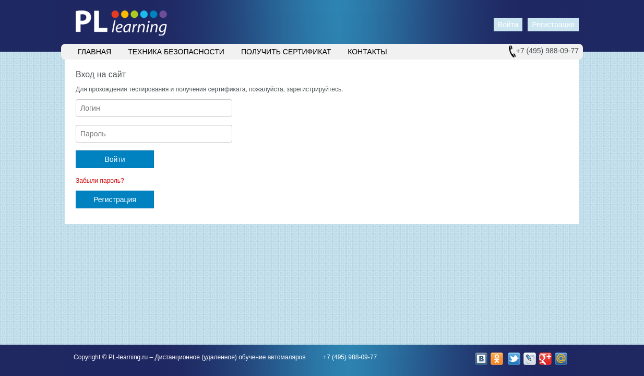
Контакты (367, 52)
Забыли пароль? (100, 180)
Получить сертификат (286, 52)
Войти (508, 24)
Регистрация (553, 24)
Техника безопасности (176, 52)
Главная (94, 52)
